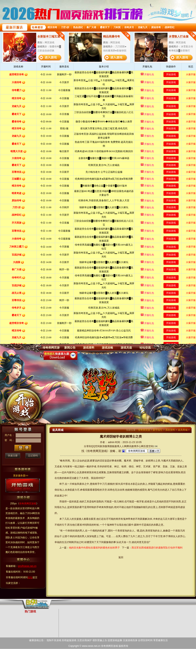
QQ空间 (95, 446)
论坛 (30, 577)
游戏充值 (126, 347)
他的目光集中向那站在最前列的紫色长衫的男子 (94, 547)
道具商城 (183, 429)
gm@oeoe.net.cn (27, 566)
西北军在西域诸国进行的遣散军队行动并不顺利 (157, 547)
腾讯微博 (131, 446)
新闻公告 (70, 347)
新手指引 (157, 429)
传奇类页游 (144, 429)
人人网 (122, 446)
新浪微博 (105, 446)
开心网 (139, 446)
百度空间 (148, 446)
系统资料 (170, 429)
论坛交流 (145, 347)
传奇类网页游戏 (109, 646)
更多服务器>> (20, 475)
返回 (120, 557)
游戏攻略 (107, 347)
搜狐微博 (114, 446)
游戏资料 (88, 347)
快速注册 (13, 455)
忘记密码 (33, 455)
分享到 (87, 446)
